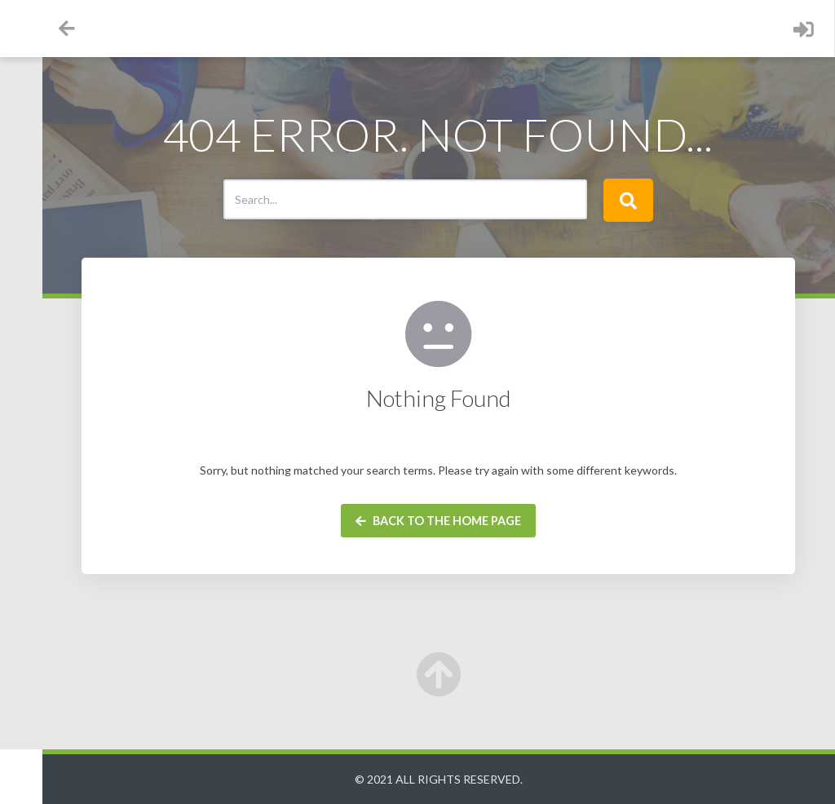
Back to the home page (479, 521)
